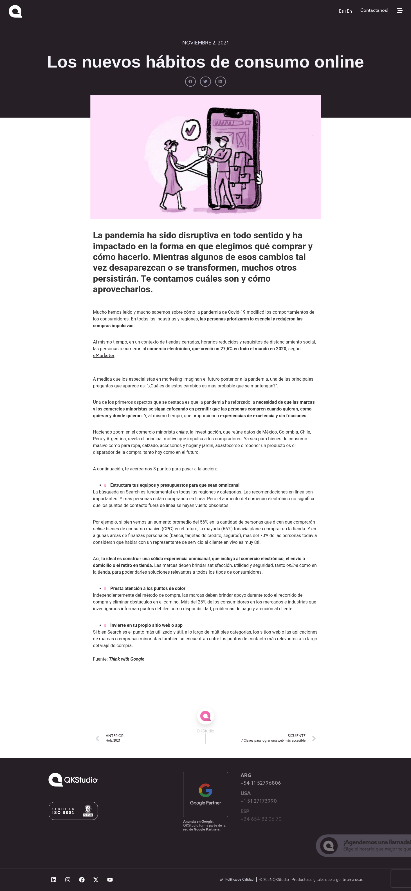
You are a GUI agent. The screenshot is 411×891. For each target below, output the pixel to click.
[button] (190, 82)
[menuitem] (341, 11)
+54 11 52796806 (261, 783)
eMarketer (103, 356)
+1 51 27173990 (259, 801)
